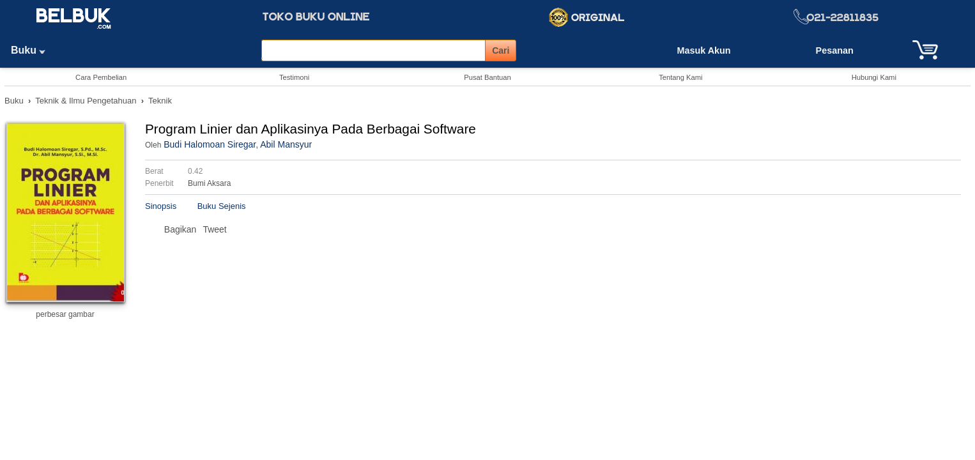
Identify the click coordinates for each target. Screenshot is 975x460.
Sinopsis (160, 206)
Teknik (160, 100)
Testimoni (294, 77)
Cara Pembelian (101, 77)
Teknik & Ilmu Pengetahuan (85, 100)
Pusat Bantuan (487, 77)
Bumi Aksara (209, 183)
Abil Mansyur (286, 144)
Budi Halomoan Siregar (210, 144)
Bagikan (180, 229)
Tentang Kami (680, 77)
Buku (32, 50)
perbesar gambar (65, 314)
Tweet (214, 229)
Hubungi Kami (874, 77)
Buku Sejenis (221, 206)
